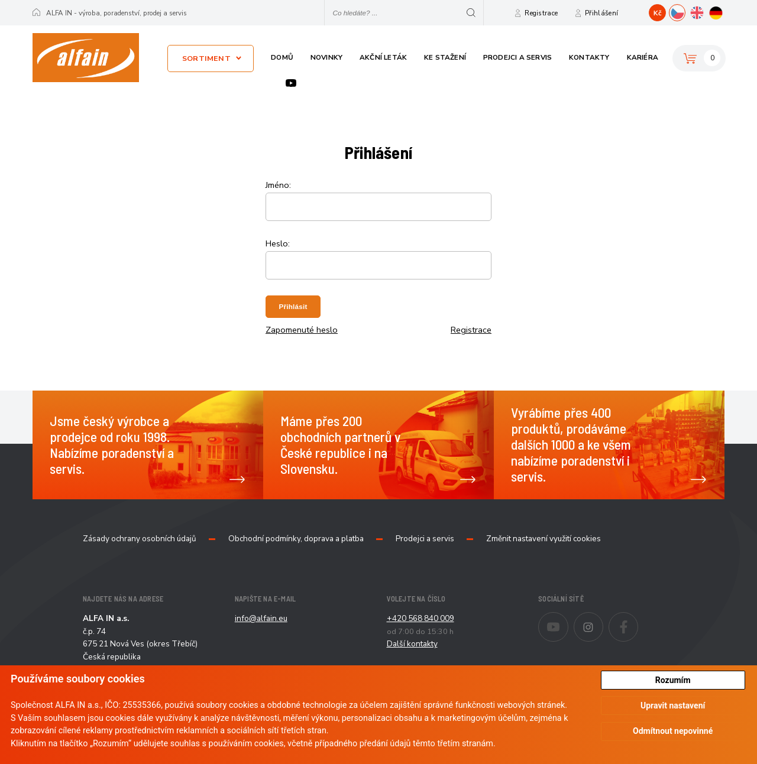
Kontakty (589, 57)
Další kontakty (412, 643)
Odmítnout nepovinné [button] (673, 731)
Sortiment (206, 58)
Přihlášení (601, 13)
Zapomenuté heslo (302, 330)
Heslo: (278, 243)
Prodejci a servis (517, 57)
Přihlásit (293, 306)
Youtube (291, 83)
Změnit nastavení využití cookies (543, 539)
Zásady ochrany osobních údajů (139, 539)
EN (704, 11)
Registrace (541, 13)
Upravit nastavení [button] (672, 705)
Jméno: (278, 185)
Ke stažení (445, 57)
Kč (658, 13)
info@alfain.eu (261, 618)
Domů (282, 57)
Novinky (326, 57)
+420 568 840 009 (420, 618)
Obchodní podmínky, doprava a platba (296, 539)
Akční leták (383, 57)
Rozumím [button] (673, 680)
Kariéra (642, 57)
